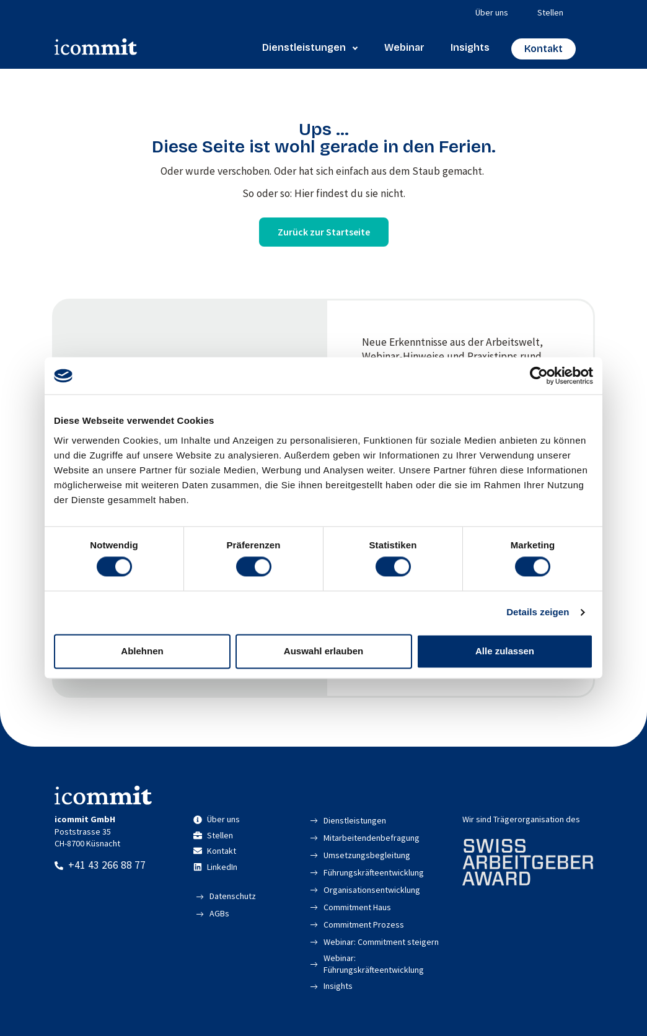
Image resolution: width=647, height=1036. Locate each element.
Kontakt (543, 49)
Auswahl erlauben (323, 651)
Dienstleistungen (310, 48)
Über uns (491, 12)
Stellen (550, 12)
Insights (470, 47)
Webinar (404, 47)
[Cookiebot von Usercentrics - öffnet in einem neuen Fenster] (539, 375)
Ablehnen (142, 651)
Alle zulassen (504, 651)
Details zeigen (537, 612)
